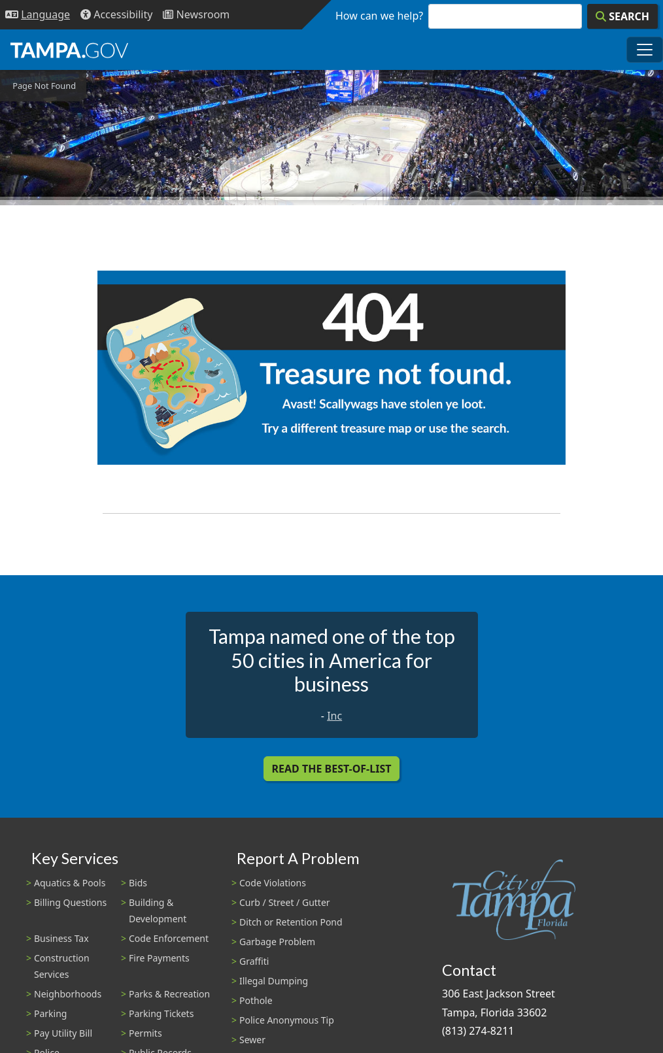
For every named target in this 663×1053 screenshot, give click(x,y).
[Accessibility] (116, 14)
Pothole (256, 1000)
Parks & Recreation (169, 994)
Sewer (252, 1039)
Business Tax (61, 938)
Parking (50, 1013)
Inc (334, 716)
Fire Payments (159, 958)
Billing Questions (70, 902)
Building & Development (157, 910)
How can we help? (379, 15)
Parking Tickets (161, 1013)
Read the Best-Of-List (332, 768)
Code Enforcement (169, 938)
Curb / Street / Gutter (284, 902)
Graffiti (254, 961)
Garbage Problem (277, 941)
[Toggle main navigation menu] (644, 50)
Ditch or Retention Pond (291, 922)
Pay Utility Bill (63, 1033)
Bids (138, 883)
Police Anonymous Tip (286, 1020)
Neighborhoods (67, 994)
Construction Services (62, 966)
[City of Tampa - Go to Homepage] (69, 50)
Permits (145, 1033)
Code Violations (272, 883)
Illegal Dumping (273, 981)
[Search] (622, 16)
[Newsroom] (196, 14)
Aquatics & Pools (69, 883)
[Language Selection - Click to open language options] (37, 14)
